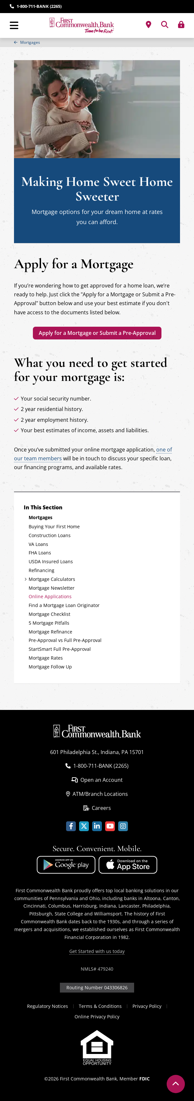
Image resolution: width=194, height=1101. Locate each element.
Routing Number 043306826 (97, 987)
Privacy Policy (146, 1006)
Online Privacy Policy (97, 1016)
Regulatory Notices (47, 1006)
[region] (97, 42)
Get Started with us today (97, 951)
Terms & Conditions (100, 1006)
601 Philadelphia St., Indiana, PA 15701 (97, 752)
